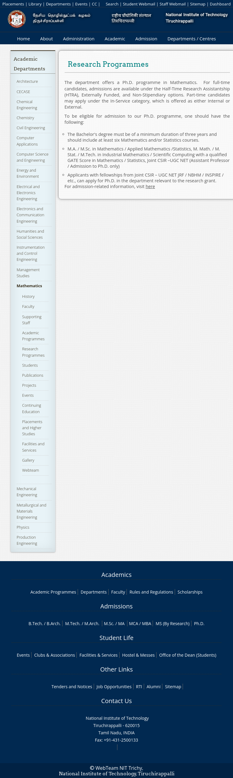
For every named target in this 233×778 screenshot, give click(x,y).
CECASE (23, 91)
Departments (58, 4)
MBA (146, 623)
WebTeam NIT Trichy (119, 768)
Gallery (28, 460)
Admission (146, 38)
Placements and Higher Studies (32, 427)
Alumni (153, 686)
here (150, 186)
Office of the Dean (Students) (187, 655)
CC (94, 4)
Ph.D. (199, 623)
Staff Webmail (173, 4)
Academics (116, 575)
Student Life (116, 638)
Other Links (116, 669)
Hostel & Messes (138, 655)
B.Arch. (54, 623)
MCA (133, 623)
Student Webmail (139, 4)
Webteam (30, 470)
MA (121, 623)
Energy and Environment (28, 173)
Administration (79, 38)
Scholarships (189, 592)
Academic (115, 38)
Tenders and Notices (72, 686)
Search (112, 4)
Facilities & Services (98, 655)
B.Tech (35, 623)
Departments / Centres (191, 38)
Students (30, 365)
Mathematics (29, 285)
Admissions (116, 606)
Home (23, 38)
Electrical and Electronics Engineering (28, 192)
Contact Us (116, 701)
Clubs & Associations (54, 655)
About (46, 38)
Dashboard (220, 4)
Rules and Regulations (151, 592)
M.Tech (72, 623)
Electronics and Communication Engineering (30, 215)
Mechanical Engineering (27, 491)
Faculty (28, 306)
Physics (23, 527)
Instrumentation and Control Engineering (31, 253)
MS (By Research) (173, 623)
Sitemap (197, 4)
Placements (13, 4)
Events (81, 4)
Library (35, 4)
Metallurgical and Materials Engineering (31, 511)
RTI (139, 686)
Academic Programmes (33, 336)
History (28, 296)
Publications (32, 375)
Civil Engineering (31, 127)
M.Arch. (92, 623)
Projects (29, 385)
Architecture (27, 81)
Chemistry (25, 117)
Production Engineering (27, 540)
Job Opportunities (113, 686)
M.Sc (108, 623)
